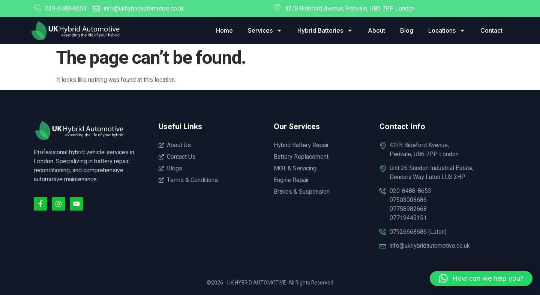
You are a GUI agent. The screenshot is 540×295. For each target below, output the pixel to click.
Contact (491, 30)
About (376, 30)
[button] (481, 278)
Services (265, 30)
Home (224, 30)
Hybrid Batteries (325, 30)
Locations (446, 30)
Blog (406, 30)
